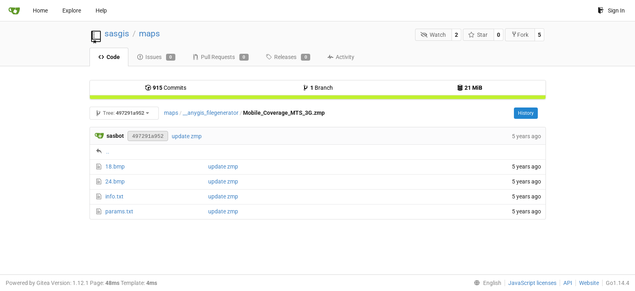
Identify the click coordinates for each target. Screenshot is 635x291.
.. (107, 151)
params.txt (119, 211)
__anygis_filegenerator (211, 113)
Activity (340, 57)
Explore (71, 10)
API (567, 283)
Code (109, 57)
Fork (519, 34)
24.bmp (115, 181)
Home (40, 10)
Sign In (611, 10)
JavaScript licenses (532, 283)
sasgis (116, 33)
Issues (156, 57)
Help (101, 10)
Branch (318, 87)
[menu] (486, 283)
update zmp (187, 136)
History (526, 113)
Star (478, 35)
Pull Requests (220, 57)
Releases (288, 57)
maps (149, 33)
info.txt (114, 196)
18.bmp (115, 166)
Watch (433, 35)
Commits (165, 87)
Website (589, 283)
